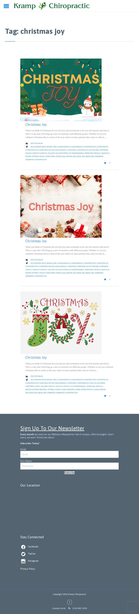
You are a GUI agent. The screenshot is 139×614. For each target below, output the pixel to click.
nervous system (32, 389)
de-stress (101, 383)
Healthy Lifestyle (39, 153)
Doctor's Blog (37, 143)
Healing (44, 386)
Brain (49, 147)
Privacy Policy (27, 568)
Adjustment (36, 147)
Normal (43, 389)
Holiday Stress (62, 153)
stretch (90, 389)
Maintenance (78, 153)
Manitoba (89, 153)
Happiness (103, 150)
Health (28, 153)
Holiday (51, 153)
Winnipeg (99, 156)
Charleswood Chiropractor (83, 147)
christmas (71, 150)
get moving (94, 150)
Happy (37, 386)
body (44, 147)
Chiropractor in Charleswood (52, 150)
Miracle (97, 153)
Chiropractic (102, 147)
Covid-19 (92, 383)
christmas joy (82, 150)
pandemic (70, 389)
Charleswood (63, 147)
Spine (52, 156)
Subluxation (66, 156)
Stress (58, 156)
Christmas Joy (36, 124)
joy (70, 153)
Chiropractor (31, 150)
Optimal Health (38, 156)
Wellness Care (88, 156)
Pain (48, 156)
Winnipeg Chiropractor (36, 160)
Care (54, 147)
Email (23, 449)
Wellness (77, 156)
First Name (26, 461)
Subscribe (69, 472)
